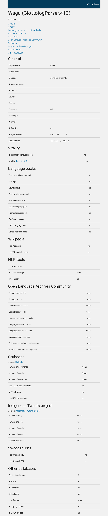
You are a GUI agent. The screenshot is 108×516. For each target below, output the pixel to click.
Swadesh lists (14, 49)
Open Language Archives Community (25, 39)
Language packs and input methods (24, 30)
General (11, 23)
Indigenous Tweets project (20, 46)
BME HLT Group (93, 4)
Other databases (15, 52)
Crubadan (12, 43)
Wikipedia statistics (17, 33)
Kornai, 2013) (21, 161)
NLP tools (13, 36)
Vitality (11, 26)
